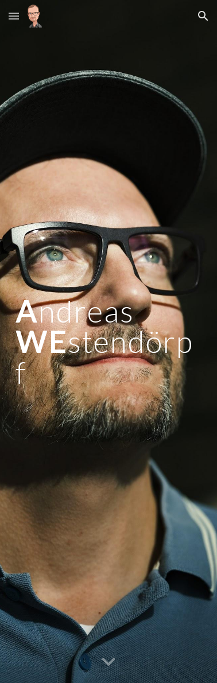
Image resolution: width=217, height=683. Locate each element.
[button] (14, 16)
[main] (108, 341)
